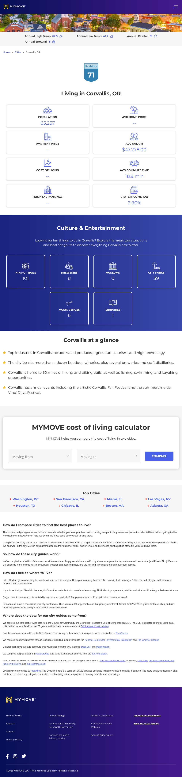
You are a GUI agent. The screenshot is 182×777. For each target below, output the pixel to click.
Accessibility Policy (102, 734)
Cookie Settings (57, 715)
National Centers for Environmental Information (108, 640)
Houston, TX (25, 505)
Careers (10, 731)
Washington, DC (26, 499)
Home (6, 52)
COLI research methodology (95, 626)
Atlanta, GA (159, 505)
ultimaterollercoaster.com (161, 660)
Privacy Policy (14, 739)
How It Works (14, 715)
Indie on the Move (12, 664)
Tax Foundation (99, 653)
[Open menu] (176, 7)
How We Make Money (146, 723)
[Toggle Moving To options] (135, 456)
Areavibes (36, 670)
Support (10, 723)
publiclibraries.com (36, 664)
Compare (159, 456)
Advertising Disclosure (147, 715)
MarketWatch (102, 647)
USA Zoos (143, 660)
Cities (18, 52)
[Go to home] (15, 7)
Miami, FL (114, 499)
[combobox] (40, 456)
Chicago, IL (70, 505)
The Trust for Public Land (112, 660)
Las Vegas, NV (159, 499)
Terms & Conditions (102, 715)
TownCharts (121, 633)
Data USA (86, 647)
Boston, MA (115, 505)
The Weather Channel (148, 640)
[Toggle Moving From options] (67, 456)
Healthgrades (42, 653)
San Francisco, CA (70, 499)
